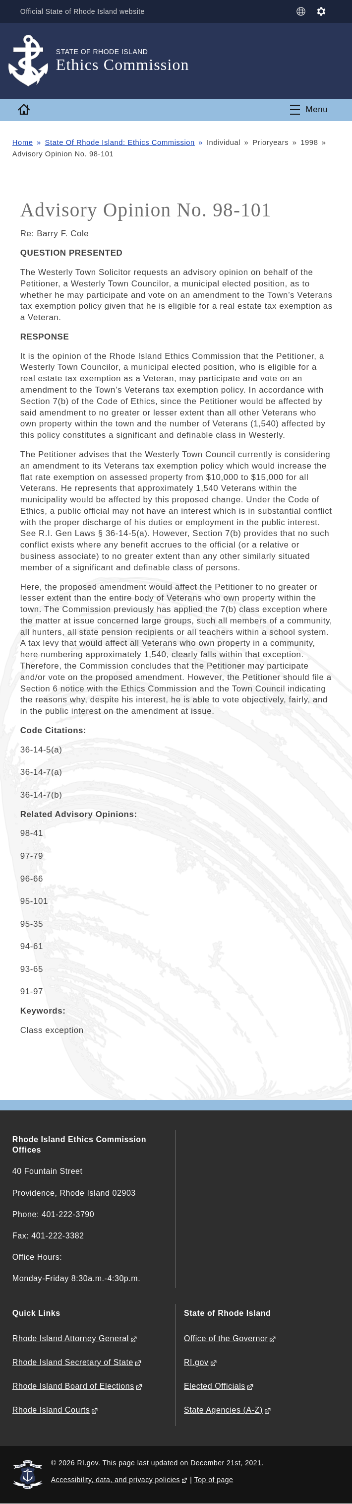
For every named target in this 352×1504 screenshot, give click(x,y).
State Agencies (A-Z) (223, 1410)
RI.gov (196, 1362)
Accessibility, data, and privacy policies (115, 1480)
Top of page (214, 1480)
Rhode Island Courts (51, 1410)
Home (22, 142)
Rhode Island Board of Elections (73, 1386)
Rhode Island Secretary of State (72, 1362)
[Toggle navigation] (309, 110)
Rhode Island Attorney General (70, 1338)
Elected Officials (214, 1386)
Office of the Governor (226, 1338)
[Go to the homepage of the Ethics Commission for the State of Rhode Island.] (34, 61)
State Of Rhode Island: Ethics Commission (120, 142)
